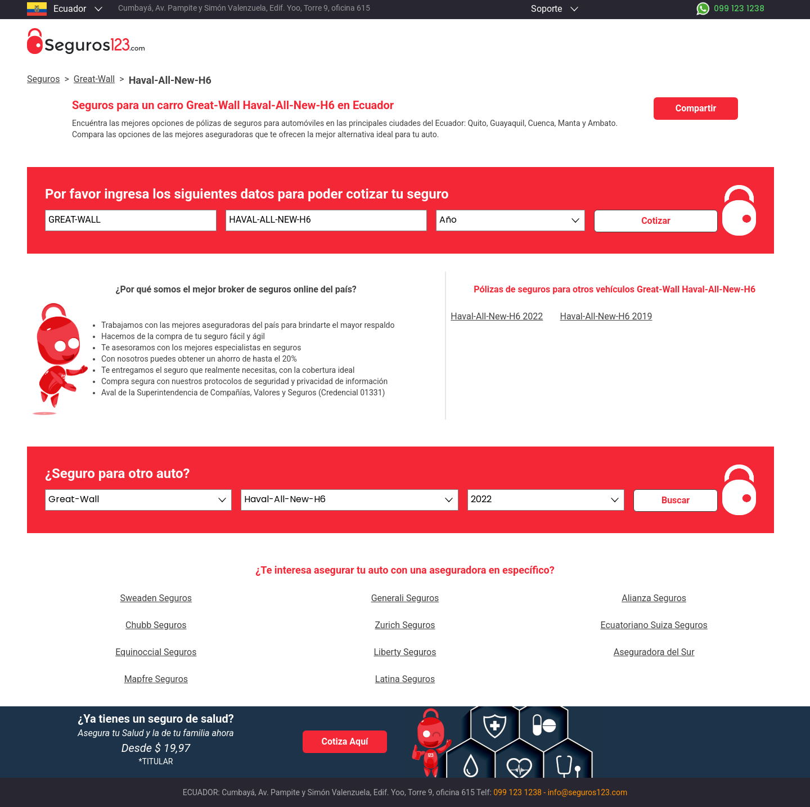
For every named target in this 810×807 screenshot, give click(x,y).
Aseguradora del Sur (654, 652)
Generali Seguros (405, 598)
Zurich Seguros (405, 625)
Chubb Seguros (155, 625)
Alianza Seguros (654, 598)
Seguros (43, 79)
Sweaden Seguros (156, 598)
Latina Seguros (405, 679)
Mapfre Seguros (156, 679)
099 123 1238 (517, 792)
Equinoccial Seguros (155, 652)
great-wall (94, 79)
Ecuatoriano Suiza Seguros (654, 625)
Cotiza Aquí (345, 741)
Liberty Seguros (405, 652)
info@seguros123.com (588, 792)
